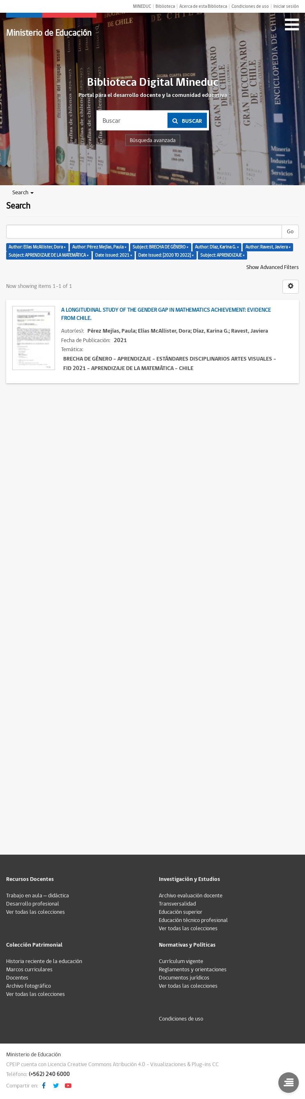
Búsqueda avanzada (153, 140)
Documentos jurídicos (184, 978)
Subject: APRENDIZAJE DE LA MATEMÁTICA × (49, 255)
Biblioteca (165, 6)
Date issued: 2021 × (113, 255)
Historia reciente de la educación (44, 961)
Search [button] (23, 193)
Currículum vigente (181, 961)
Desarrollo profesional (32, 904)
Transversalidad (177, 904)
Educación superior (180, 912)
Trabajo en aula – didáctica (37, 896)
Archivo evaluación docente (190, 896)
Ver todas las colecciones (35, 912)
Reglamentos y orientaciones (193, 970)
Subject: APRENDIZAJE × (222, 255)
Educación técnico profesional (193, 920)
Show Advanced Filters (272, 267)
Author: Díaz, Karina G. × (217, 247)
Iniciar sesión (286, 6)
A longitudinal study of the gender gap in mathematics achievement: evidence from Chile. (166, 314)
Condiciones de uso (250, 6)
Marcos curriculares (29, 970)
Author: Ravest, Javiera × (268, 247)
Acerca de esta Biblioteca (203, 6)
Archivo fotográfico (28, 986)
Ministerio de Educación (49, 33)
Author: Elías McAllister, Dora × (37, 247)
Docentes (17, 978)
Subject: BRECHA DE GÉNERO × (160, 247)
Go (290, 232)
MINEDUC (142, 6)
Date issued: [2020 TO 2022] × (166, 255)
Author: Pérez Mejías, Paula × (99, 247)
